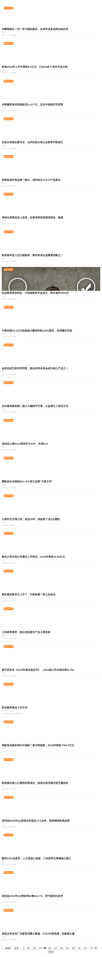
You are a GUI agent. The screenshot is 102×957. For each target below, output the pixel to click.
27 (55, 948)
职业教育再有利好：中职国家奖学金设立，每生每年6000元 (35, 292)
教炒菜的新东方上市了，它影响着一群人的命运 (28, 594)
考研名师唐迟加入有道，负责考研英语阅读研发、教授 (32, 217)
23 (34, 948)
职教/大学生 (8, 8)
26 (49, 948)
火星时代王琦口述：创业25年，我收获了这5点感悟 (31, 519)
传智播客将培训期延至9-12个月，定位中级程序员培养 (32, 104)
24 (40, 948)
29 (67, 948)
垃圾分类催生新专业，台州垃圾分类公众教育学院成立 (32, 142)
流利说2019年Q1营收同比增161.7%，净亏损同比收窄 (32, 896)
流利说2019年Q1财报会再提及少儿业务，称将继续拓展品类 (36, 820)
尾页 (51, 952)
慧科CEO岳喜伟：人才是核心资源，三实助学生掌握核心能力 (36, 858)
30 (73, 948)
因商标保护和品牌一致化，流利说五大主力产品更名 (31, 179)
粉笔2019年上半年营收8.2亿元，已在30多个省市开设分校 (34, 66)
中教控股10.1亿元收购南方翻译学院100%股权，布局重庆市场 (37, 330)
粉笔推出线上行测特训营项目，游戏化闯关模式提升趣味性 (35, 783)
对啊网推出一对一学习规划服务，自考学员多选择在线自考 (35, 29)
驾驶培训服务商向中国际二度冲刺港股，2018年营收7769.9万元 (38, 745)
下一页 (93, 948)
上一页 (26, 948)
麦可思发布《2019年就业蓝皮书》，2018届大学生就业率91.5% (38, 669)
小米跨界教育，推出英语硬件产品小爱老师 (26, 632)
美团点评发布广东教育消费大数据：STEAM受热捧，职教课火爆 (38, 933)
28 (61, 948)
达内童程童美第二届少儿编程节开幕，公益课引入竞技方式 (35, 406)
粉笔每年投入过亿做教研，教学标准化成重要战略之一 (32, 255)
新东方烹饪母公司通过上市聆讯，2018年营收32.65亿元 (33, 556)
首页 (16, 948)
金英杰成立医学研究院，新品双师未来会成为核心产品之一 (35, 368)
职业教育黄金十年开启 (14, 707)
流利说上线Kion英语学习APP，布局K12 (25, 443)
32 (85, 948)
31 (79, 948)
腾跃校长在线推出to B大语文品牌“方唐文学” (27, 481)
